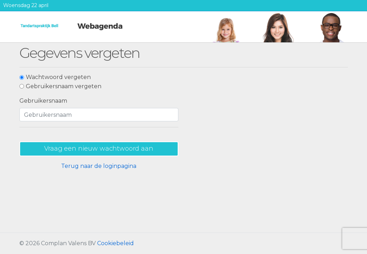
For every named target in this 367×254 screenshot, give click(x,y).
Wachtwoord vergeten (58, 77)
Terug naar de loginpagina (98, 166)
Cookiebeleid (115, 243)
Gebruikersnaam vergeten (63, 86)
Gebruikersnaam (43, 100)
